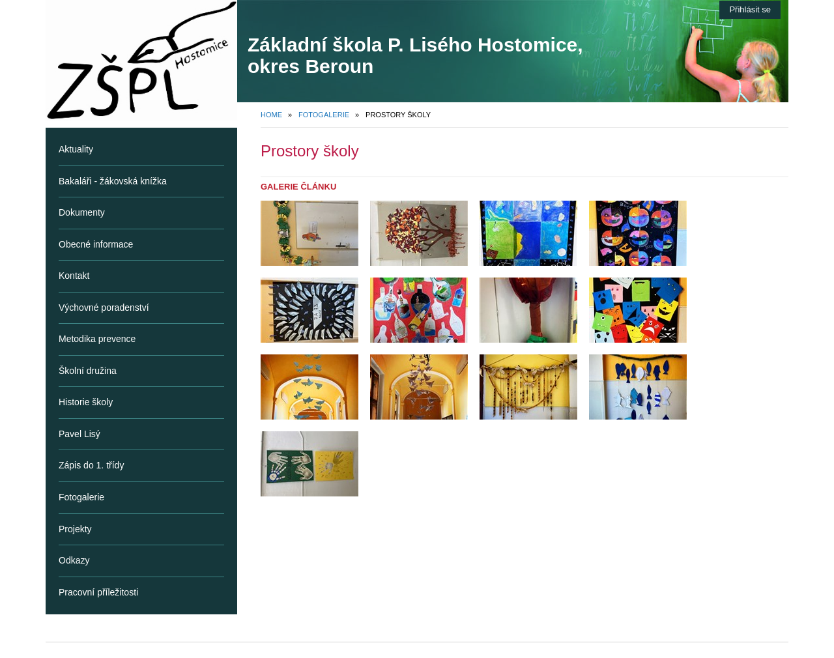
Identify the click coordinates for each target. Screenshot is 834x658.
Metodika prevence (97, 339)
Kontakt (74, 275)
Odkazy (74, 560)
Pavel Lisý (79, 434)
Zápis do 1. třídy (91, 465)
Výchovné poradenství (104, 307)
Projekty (75, 529)
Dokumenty (82, 212)
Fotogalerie (323, 115)
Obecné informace (96, 244)
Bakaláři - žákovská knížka (113, 181)
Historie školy (86, 402)
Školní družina (88, 370)
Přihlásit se (750, 9)
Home (271, 115)
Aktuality (76, 149)
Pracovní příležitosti (98, 592)
